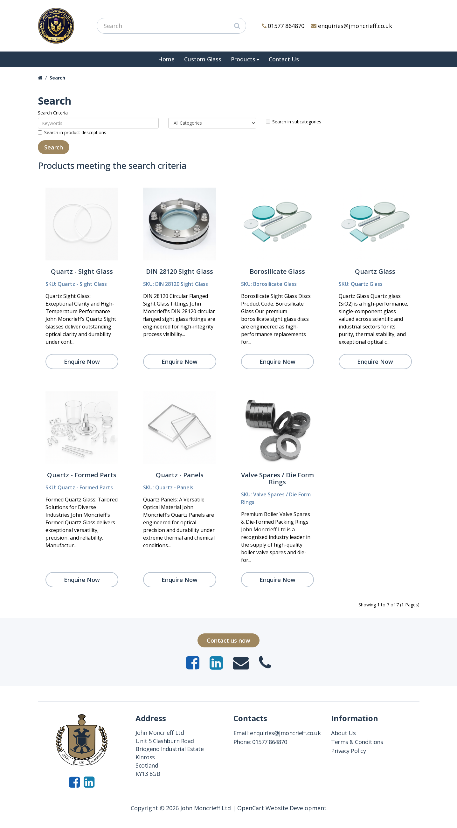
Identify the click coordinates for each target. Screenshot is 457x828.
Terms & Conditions (357, 742)
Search (57, 78)
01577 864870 (283, 26)
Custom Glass (202, 59)
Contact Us (284, 59)
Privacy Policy (348, 751)
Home (166, 59)
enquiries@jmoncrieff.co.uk (351, 26)
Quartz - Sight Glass (82, 271)
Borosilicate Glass (277, 271)
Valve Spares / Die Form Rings (277, 478)
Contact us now (228, 640)
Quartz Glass (375, 271)
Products (243, 59)
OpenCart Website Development (282, 808)
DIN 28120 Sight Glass (179, 271)
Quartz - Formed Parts (81, 475)
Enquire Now (82, 361)
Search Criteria (53, 113)
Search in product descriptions (72, 132)
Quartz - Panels (180, 475)
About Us (343, 733)
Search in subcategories (293, 122)
